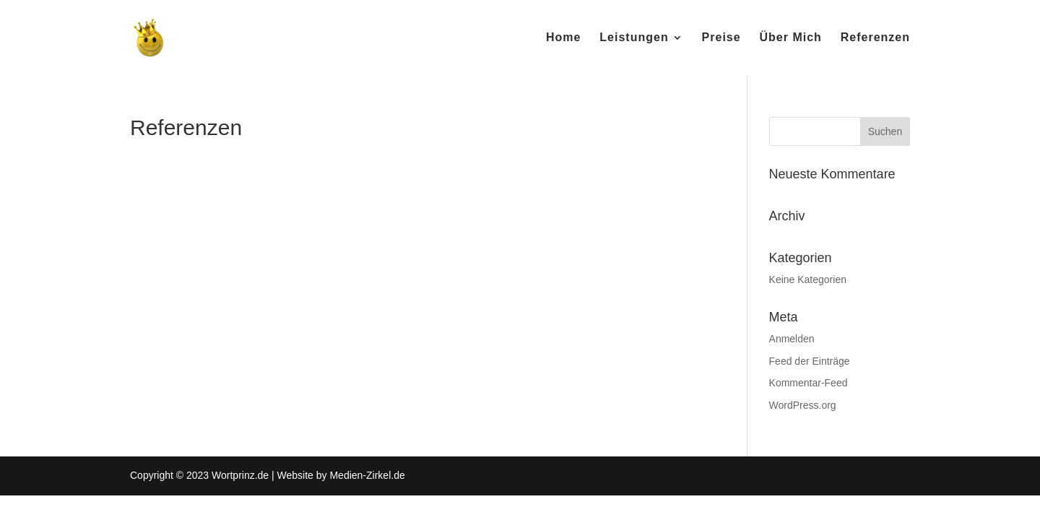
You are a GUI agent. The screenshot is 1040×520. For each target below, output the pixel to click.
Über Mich (791, 37)
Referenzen (875, 37)
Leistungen (633, 37)
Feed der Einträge (809, 361)
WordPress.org (802, 405)
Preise (721, 37)
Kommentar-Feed (808, 383)
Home (563, 37)
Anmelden (792, 338)
